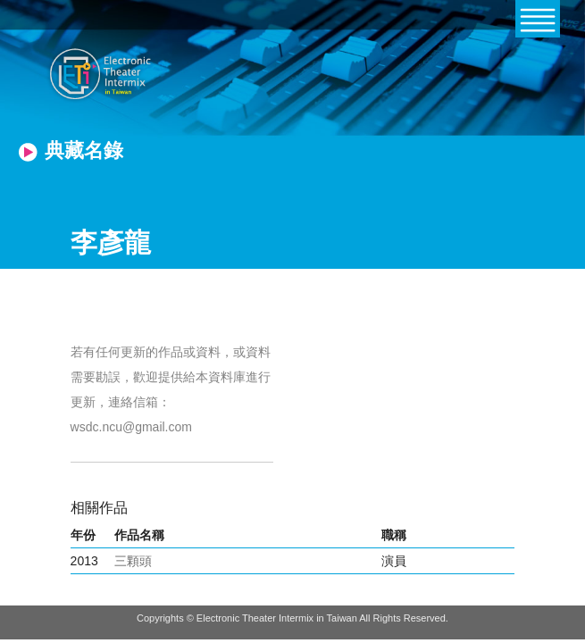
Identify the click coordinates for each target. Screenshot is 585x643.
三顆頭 (133, 561)
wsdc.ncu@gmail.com (131, 427)
